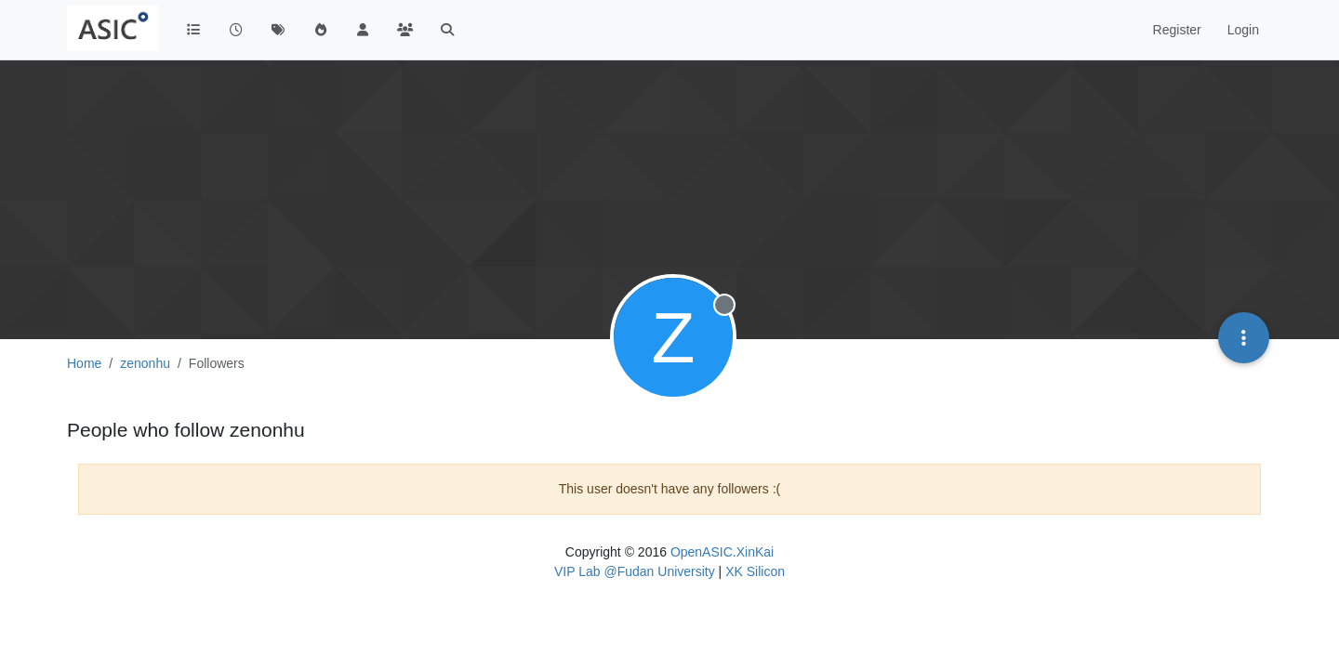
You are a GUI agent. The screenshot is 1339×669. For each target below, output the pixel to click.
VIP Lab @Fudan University (634, 571)
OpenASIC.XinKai (722, 551)
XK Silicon (755, 571)
